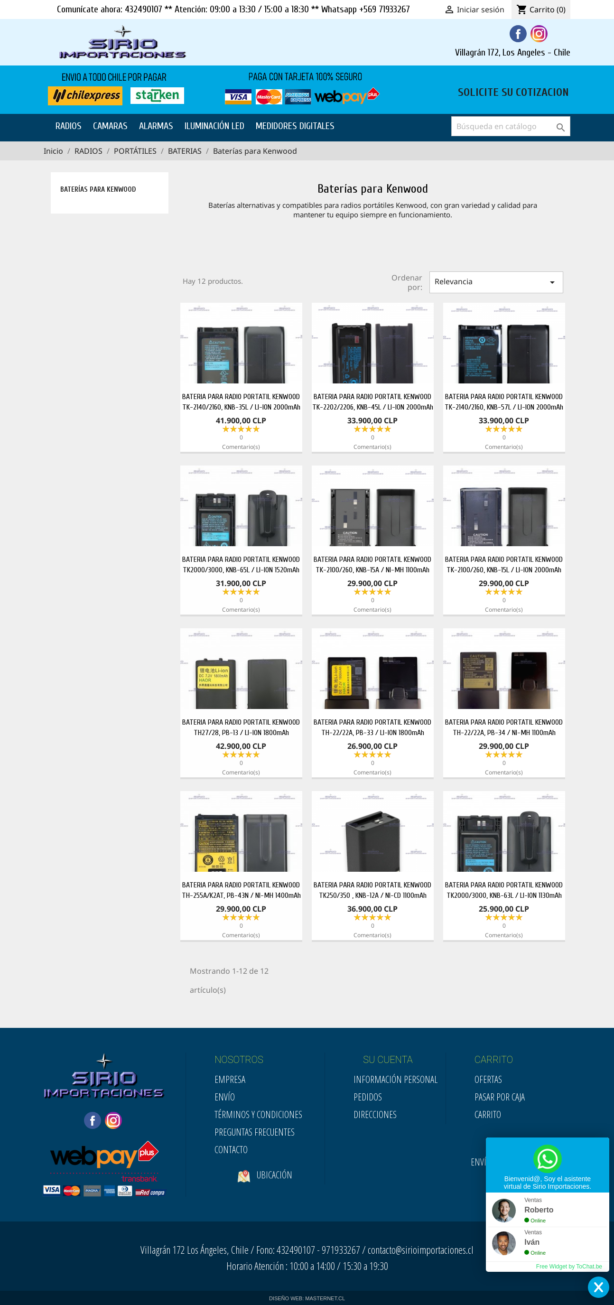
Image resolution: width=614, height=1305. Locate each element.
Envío (224, 1097)
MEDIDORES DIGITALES (295, 126)
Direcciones (375, 1114)
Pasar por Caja (499, 1097)
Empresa (229, 1079)
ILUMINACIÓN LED (214, 126)
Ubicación (265, 1190)
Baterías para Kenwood (98, 190)
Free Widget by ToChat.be (569, 1266)
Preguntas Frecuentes (254, 1132)
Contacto (231, 1149)
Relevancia (496, 282)
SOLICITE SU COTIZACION (513, 91)
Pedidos (368, 1097)
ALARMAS (156, 126)
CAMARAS (110, 126)
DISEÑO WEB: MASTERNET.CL (307, 1298)
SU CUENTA (388, 1059)
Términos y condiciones (258, 1114)
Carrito (487, 1114)
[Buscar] (510, 126)
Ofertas (488, 1079)
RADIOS (69, 126)
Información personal (395, 1079)
